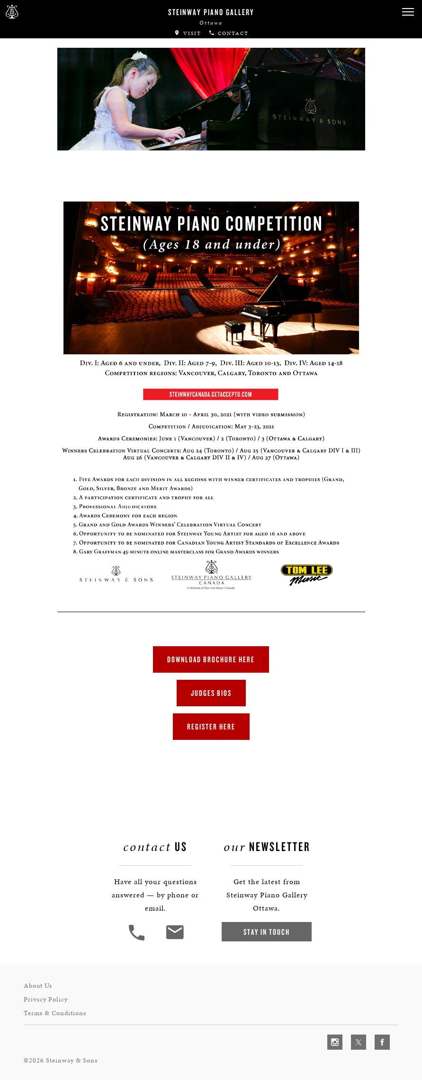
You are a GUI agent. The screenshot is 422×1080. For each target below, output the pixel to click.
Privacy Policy (46, 999)
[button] (407, 12)
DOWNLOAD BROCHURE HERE (211, 659)
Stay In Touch (266, 932)
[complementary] (353, 1028)
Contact (228, 33)
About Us (38, 985)
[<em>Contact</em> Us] (174, 939)
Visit (187, 33)
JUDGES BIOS (211, 693)
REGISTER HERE (211, 726)
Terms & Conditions (55, 1013)
